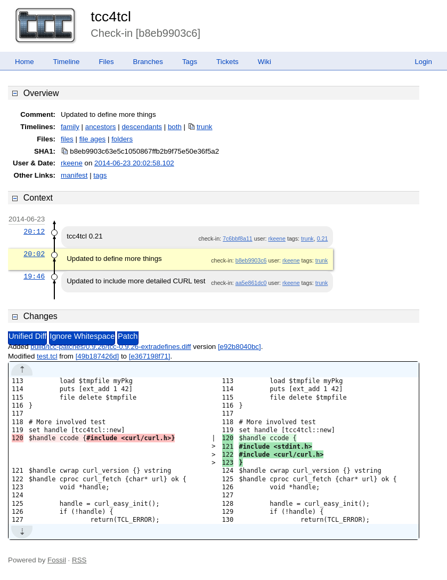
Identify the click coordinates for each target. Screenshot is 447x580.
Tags (189, 62)
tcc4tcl (111, 17)
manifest (74, 175)
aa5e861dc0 (251, 283)
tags (100, 175)
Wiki (264, 62)
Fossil (56, 560)
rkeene (72, 163)
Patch (127, 336)
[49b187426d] (97, 356)
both (175, 127)
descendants (141, 127)
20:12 (34, 231)
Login (423, 62)
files (67, 139)
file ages (92, 139)
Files (106, 62)
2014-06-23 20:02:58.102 (134, 163)
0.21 (322, 238)
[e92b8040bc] (239, 347)
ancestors (100, 127)
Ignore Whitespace (82, 336)
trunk (205, 127)
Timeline (66, 62)
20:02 (34, 254)
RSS (79, 560)
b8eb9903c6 (251, 260)
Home (24, 62)
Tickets (227, 62)
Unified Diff (27, 336)
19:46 (34, 276)
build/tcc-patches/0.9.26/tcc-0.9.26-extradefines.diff (110, 347)
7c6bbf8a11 (238, 238)
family (70, 127)
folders (122, 139)
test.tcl (47, 356)
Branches (148, 62)
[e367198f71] (149, 356)
